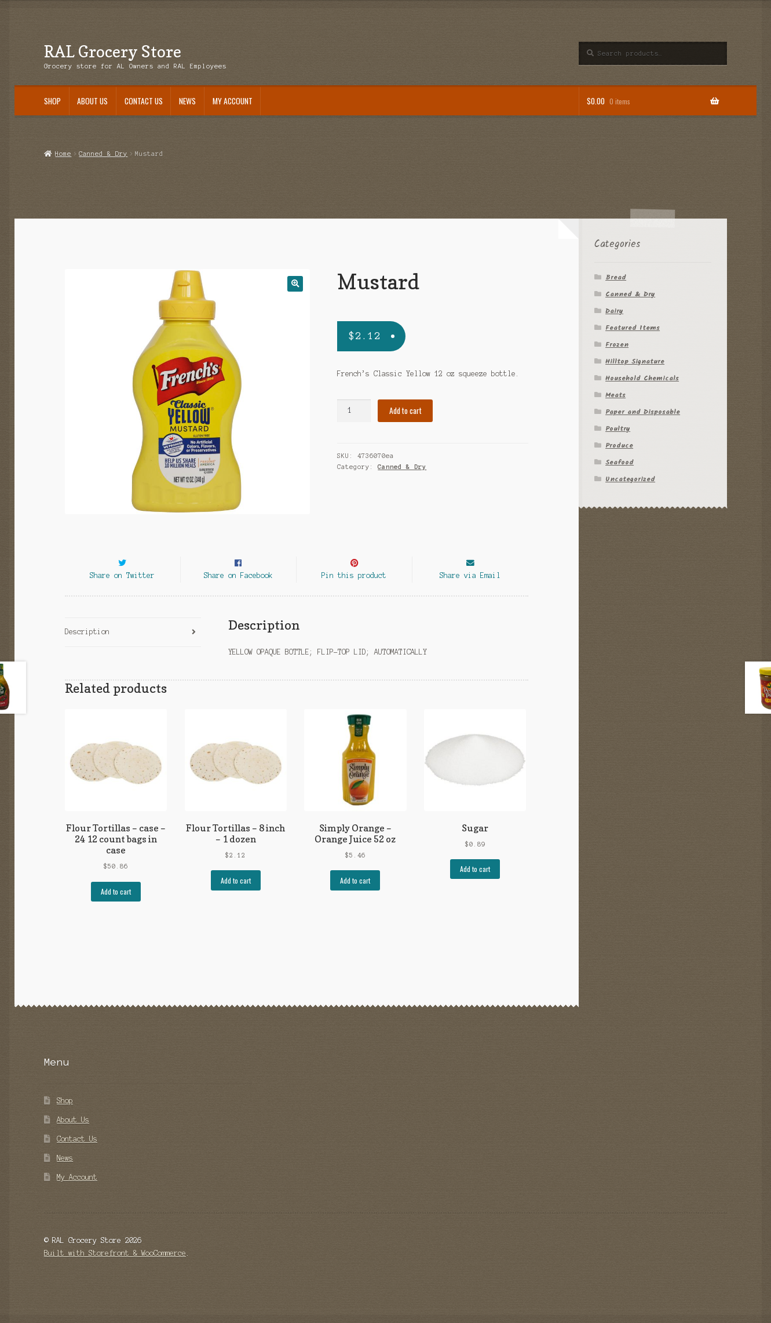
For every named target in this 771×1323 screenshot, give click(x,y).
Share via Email (470, 596)
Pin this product (353, 596)
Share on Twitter (122, 596)
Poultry (617, 428)
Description (87, 652)
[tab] (133, 653)
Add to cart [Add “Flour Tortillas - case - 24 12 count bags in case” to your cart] (116, 912)
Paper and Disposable (642, 411)
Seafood (619, 462)
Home (63, 153)
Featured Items (632, 327)
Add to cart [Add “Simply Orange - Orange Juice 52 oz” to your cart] (355, 901)
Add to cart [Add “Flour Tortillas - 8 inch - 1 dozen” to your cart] (236, 901)
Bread (615, 277)
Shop (52, 101)
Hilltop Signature (634, 361)
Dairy (614, 311)
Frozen (617, 344)
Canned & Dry (103, 153)
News (187, 101)
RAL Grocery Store (112, 51)
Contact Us (144, 101)
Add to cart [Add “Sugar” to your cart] (475, 890)
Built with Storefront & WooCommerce (115, 1274)
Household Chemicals (642, 378)
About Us (92, 101)
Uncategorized (630, 479)
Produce (619, 445)
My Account (233, 101)
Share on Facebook (238, 596)
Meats (615, 395)
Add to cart (405, 410)
